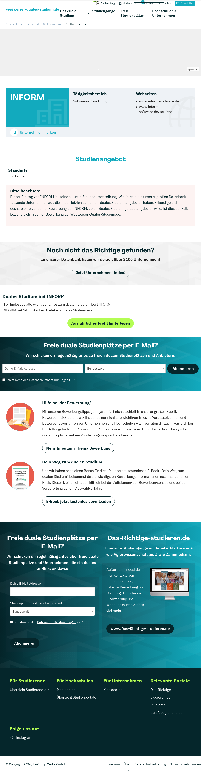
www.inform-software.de (159, 101)
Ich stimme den (38, 380)
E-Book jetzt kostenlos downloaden (78, 501)
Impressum (111, 764)
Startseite (12, 24)
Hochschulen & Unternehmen (164, 13)
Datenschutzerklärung (150, 764)
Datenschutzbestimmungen (48, 380)
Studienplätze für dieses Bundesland (52, 608)
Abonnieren (183, 368)
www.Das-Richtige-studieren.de (140, 628)
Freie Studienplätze (132, 13)
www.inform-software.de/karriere (155, 109)
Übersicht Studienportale (29, 689)
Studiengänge (103, 11)
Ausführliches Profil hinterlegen (100, 323)
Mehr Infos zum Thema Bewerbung (78, 448)
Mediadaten (66, 689)
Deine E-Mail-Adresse (52, 589)
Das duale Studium (68, 13)
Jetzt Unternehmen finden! (100, 272)
